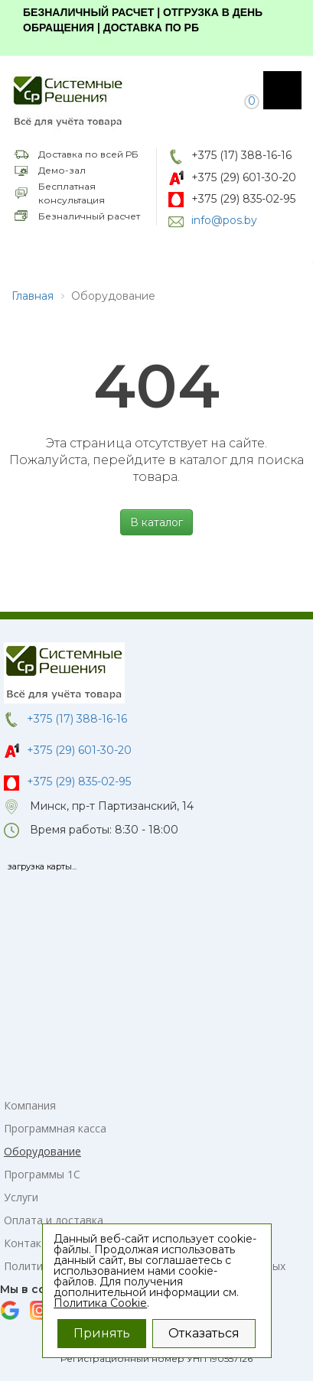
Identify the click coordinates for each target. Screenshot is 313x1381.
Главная (32, 296)
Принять (101, 1333)
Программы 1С (42, 1174)
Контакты (29, 1243)
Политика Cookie (100, 1303)
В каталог (156, 522)
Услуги (21, 1197)
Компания (30, 1105)
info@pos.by (224, 220)
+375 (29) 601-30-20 (243, 177)
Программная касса (55, 1128)
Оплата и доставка (53, 1220)
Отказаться (204, 1333)
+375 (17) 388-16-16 (241, 155)
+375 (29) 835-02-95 (243, 199)
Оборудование (42, 1151)
